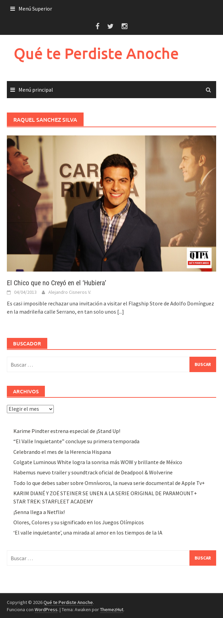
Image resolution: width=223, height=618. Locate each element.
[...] (120, 311)
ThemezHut (111, 609)
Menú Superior (35, 8)
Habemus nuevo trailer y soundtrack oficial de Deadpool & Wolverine (93, 472)
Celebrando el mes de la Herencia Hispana (62, 451)
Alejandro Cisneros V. (69, 292)
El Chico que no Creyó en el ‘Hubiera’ (56, 283)
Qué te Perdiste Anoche (96, 53)
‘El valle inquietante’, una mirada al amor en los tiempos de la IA (87, 532)
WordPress (46, 609)
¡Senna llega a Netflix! (39, 512)
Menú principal (35, 89)
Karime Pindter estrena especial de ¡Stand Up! (66, 431)
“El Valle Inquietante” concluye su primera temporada (76, 441)
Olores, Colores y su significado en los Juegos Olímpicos (78, 522)
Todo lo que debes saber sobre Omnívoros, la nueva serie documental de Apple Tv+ (109, 482)
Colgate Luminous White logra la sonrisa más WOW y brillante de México (97, 462)
